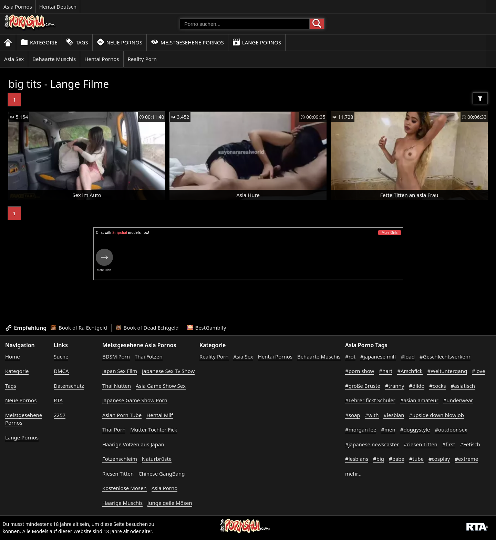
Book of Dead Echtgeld (147, 327)
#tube (416, 458)
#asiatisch (463, 385)
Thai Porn (113, 429)
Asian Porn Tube (122, 415)
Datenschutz (69, 385)
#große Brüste (362, 385)
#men (388, 429)
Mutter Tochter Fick (153, 429)
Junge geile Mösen (169, 502)
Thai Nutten (116, 385)
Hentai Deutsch (57, 6)
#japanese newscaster (372, 444)
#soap (352, 415)
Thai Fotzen (149, 356)
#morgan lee (360, 429)
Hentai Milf (159, 415)
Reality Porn (142, 58)
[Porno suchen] (244, 23)
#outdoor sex (451, 429)
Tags (77, 42)
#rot (350, 356)
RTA (58, 400)
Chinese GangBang (161, 473)
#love (478, 370)
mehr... (353, 473)
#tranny (394, 385)
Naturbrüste (157, 458)
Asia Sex (14, 58)
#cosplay (439, 458)
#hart (385, 370)
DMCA (61, 370)
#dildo (416, 385)
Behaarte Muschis (54, 58)
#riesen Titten (420, 444)
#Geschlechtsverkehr (445, 356)
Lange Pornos (256, 42)
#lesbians (356, 458)
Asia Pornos (17, 6)
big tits (24, 84)
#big (378, 458)
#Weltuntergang (447, 370)
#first (448, 444)
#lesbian (393, 415)
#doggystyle (415, 429)
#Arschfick (409, 370)
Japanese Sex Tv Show (168, 370)
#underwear (458, 400)
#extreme (466, 458)
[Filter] (480, 98)
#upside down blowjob (436, 415)
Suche (61, 356)
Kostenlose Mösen (124, 488)
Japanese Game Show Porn (134, 400)
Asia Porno (165, 488)
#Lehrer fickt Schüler (370, 400)
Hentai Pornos (101, 58)
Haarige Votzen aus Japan (133, 444)
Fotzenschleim (119, 458)
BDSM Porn (116, 356)
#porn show (359, 370)
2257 (59, 415)
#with (372, 415)
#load (408, 356)
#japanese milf (378, 356)
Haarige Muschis (122, 502)
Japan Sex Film (119, 370)
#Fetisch (470, 444)
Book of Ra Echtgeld (79, 327)
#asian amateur (419, 400)
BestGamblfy (206, 327)
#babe (396, 458)
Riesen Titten (118, 473)
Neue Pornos (119, 42)
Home (12, 356)
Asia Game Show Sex (161, 385)
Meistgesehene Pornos (187, 42)
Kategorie (39, 42)
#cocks (437, 385)
